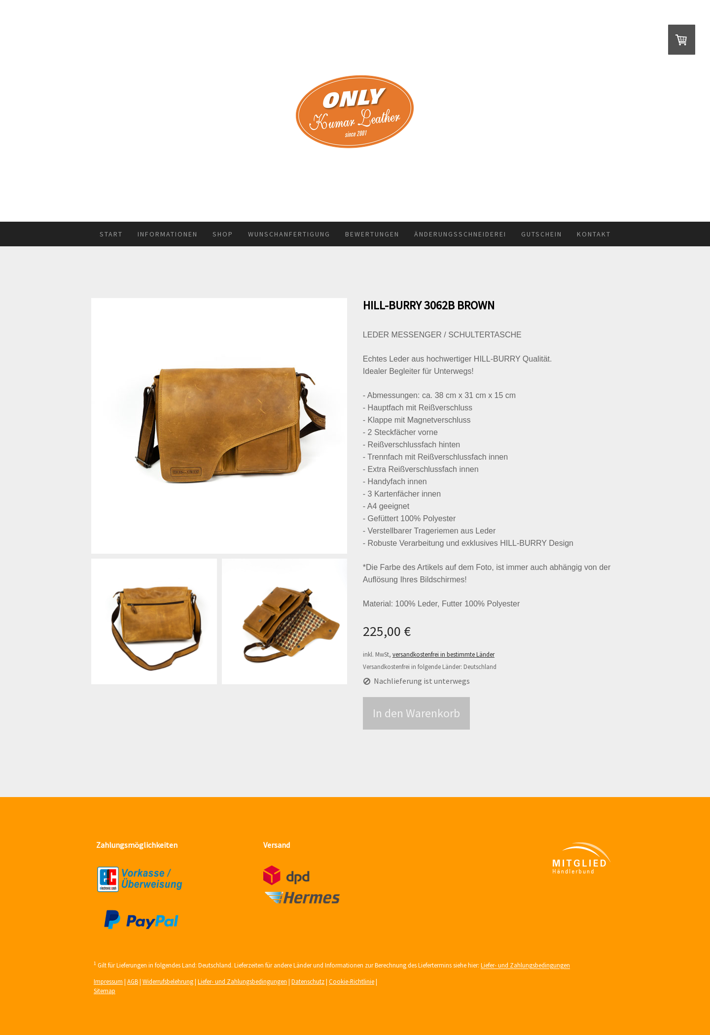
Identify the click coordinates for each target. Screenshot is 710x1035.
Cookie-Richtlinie (351, 981)
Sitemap (104, 991)
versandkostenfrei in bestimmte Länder (443, 654)
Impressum (108, 981)
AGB (132, 981)
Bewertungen (372, 234)
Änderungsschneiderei (460, 234)
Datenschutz (307, 981)
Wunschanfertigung (289, 234)
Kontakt (594, 234)
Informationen (168, 234)
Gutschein (541, 234)
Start (111, 234)
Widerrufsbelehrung (167, 981)
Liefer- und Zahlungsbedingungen (525, 965)
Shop (223, 234)
